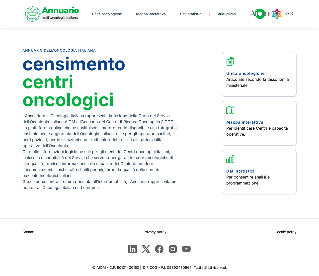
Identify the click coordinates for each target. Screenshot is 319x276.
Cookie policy (286, 232)
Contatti (28, 232)
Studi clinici (226, 14)
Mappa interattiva (151, 14)
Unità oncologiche (107, 14)
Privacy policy (155, 232)
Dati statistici (191, 14)
